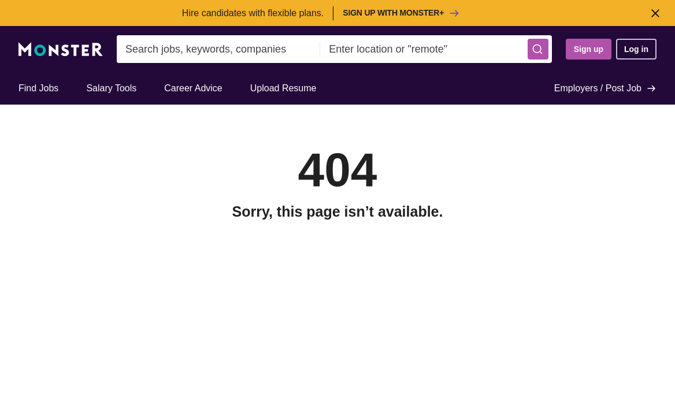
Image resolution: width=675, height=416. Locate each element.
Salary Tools (111, 88)
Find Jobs (38, 88)
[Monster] (60, 49)
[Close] (655, 13)
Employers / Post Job (605, 88)
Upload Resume (283, 88)
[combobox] (218, 49)
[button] (538, 49)
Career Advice (193, 88)
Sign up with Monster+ (401, 13)
